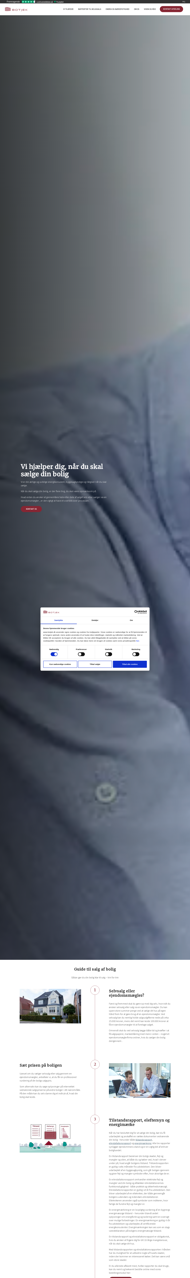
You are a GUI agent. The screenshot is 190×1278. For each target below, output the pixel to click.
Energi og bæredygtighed (117, 9)
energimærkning (143, 1143)
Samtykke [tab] (58, 620)
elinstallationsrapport (120, 1143)
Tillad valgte (95, 664)
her (137, 641)
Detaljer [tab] (95, 620)
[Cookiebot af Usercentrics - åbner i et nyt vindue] (136, 612)
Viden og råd (150, 9)
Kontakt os (31, 509)
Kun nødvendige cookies (60, 664)
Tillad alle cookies (130, 664)
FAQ (183, 1)
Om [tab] (131, 620)
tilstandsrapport (144, 1139)
